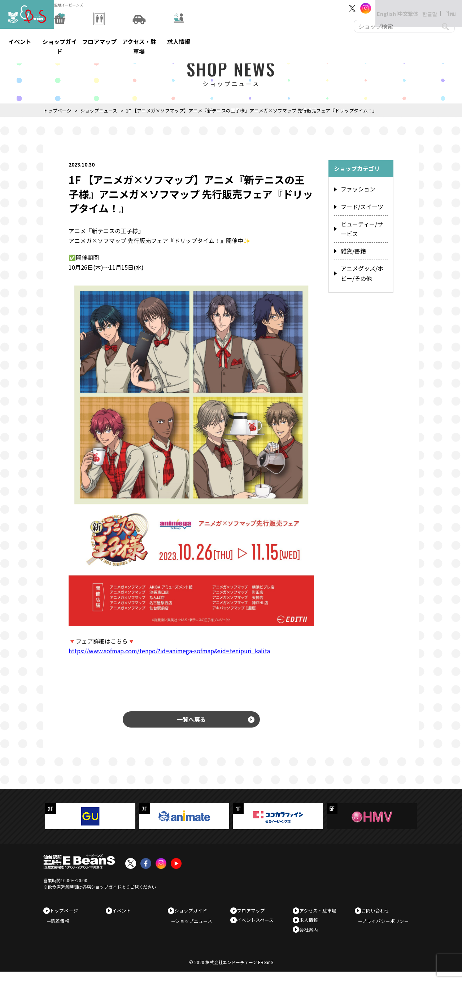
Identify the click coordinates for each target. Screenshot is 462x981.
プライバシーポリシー (389, 927)
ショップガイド (193, 914)
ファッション (356, 189)
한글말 (422, 8)
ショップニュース (98, 110)
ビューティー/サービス (362, 226)
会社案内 (311, 936)
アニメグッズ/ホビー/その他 (362, 267)
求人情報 (311, 925)
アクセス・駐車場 (320, 914)
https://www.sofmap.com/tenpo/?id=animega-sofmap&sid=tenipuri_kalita (169, 650)
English (379, 8)
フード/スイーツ (359, 205)
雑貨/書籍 (352, 246)
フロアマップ (253, 914)
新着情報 (63, 927)
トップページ (57, 110)
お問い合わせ (378, 914)
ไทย (444, 8)
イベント (124, 914)
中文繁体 (400, 8)
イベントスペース (257, 925)
